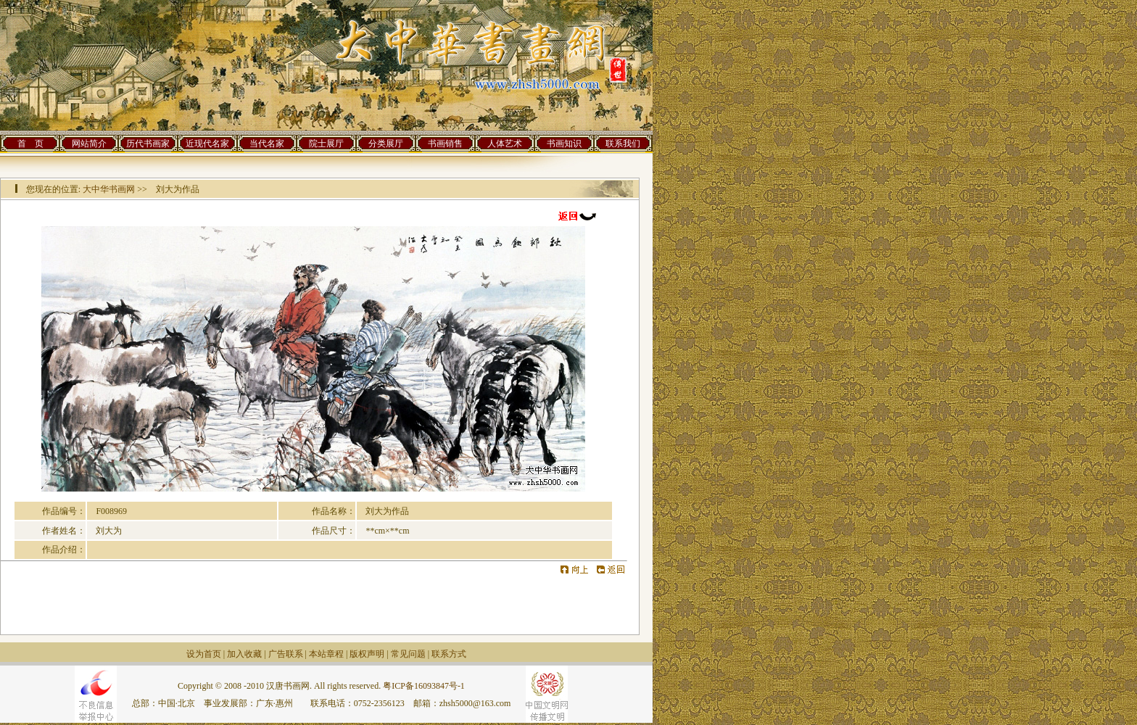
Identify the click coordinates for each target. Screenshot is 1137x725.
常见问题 (408, 654)
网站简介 (89, 143)
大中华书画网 (109, 189)
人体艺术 (504, 143)
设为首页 (203, 654)
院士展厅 (326, 143)
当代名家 (266, 143)
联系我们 (622, 143)
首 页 (30, 143)
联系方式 (448, 654)
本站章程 (326, 654)
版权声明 (367, 654)
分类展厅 (385, 143)
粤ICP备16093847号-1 (424, 686)
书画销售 (445, 143)
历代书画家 (148, 143)
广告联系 (285, 654)
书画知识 (564, 143)
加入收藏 (244, 654)
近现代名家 (207, 143)
